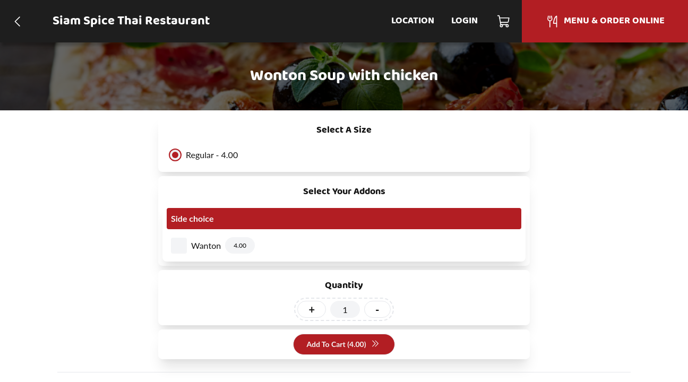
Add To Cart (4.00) (342, 344)
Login (464, 21)
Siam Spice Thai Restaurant (131, 21)
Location (412, 21)
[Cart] (504, 21)
